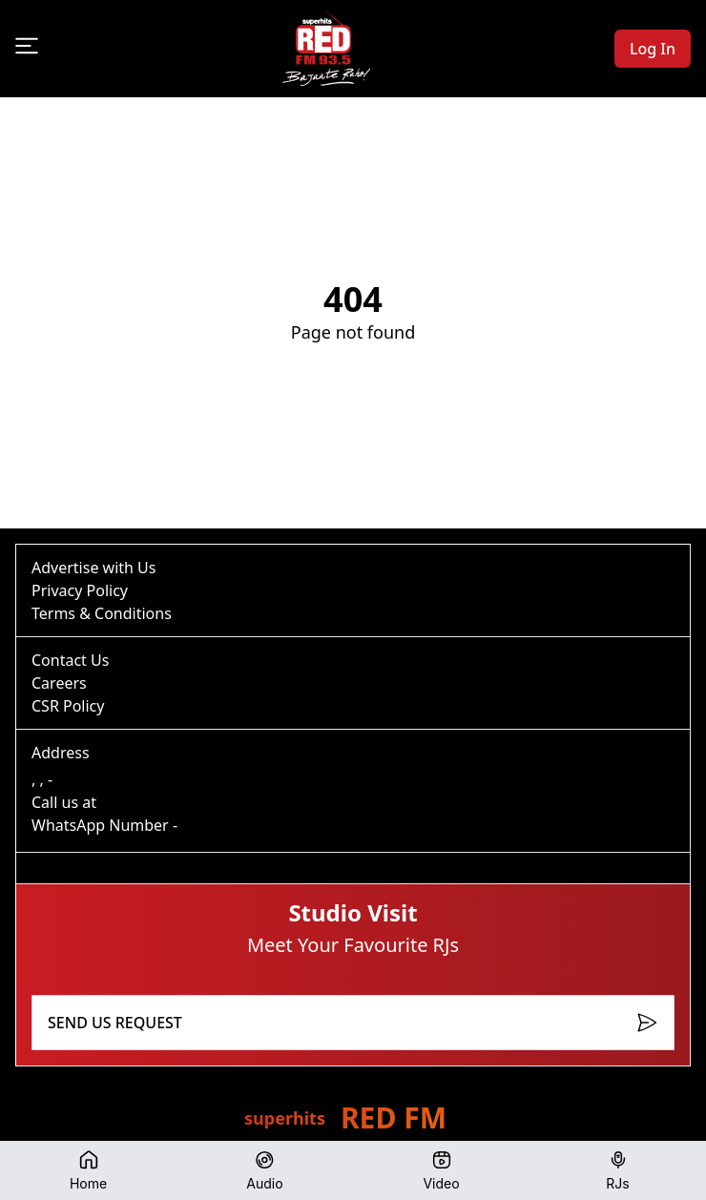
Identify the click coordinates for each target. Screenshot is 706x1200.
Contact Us (70, 660)
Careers (59, 682)
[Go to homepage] (326, 48)
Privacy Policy (79, 590)
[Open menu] (26, 45)
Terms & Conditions (101, 613)
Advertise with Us (93, 567)
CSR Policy (67, 705)
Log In (652, 48)
